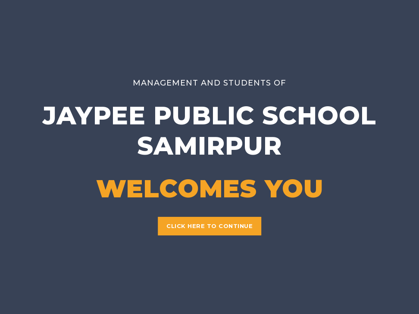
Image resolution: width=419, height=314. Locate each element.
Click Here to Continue (209, 225)
